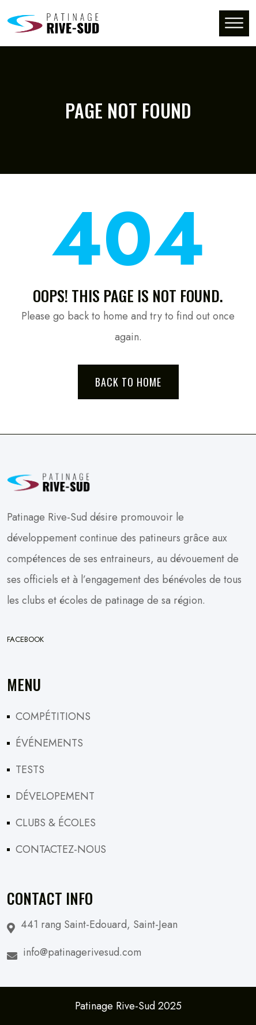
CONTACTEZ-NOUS (61, 849)
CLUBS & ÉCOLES (56, 822)
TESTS (30, 769)
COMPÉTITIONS (53, 716)
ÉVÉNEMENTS (49, 743)
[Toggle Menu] (234, 22)
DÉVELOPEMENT (55, 796)
